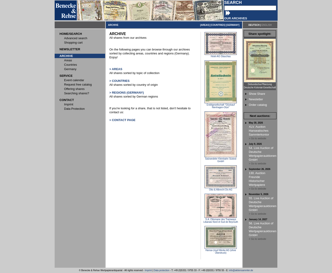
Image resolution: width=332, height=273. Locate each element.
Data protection (161, 270)
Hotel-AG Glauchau (221, 55)
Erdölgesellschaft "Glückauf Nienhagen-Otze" (221, 105)
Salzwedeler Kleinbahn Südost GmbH (221, 159)
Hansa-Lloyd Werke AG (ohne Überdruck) (221, 250)
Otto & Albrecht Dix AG (221, 188)
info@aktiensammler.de (241, 270)
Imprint (148, 270)
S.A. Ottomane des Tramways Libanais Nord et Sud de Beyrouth (220, 219)
